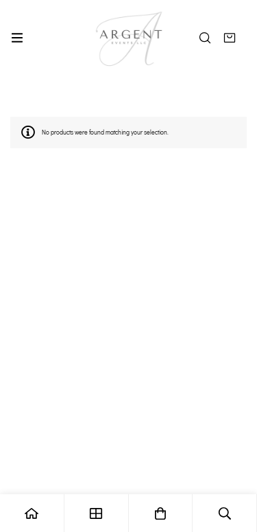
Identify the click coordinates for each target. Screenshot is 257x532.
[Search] (205, 38)
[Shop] (96, 513)
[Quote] (229, 38)
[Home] (32, 513)
